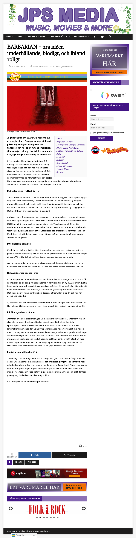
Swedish (18, 535)
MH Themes (44, 531)
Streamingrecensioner (63, 66)
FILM (20, 36)
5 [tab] (51, 517)
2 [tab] (40, 517)
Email (93, 124)
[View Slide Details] (47, 509)
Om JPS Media (80, 36)
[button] (110, 37)
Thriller (32, 462)
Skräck (18, 462)
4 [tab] (47, 517)
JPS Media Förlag (59, 36)
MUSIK (9, 36)
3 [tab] (44, 517)
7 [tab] (57, 517)
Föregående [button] (11, 508)
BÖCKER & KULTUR (36, 36)
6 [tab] (54, 517)
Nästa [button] (83, 508)
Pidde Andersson (40, 66)
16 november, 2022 (19, 66)
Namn (93, 115)
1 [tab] (37, 517)
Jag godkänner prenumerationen (107, 132)
